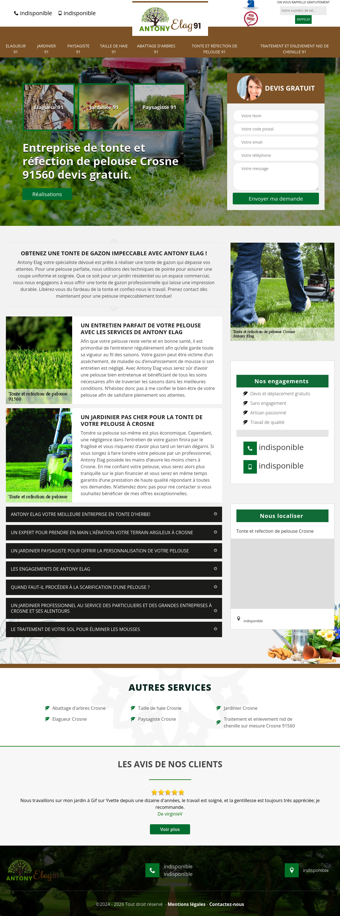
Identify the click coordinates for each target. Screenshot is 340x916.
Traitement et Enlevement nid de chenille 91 (294, 48)
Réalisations (47, 194)
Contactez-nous (226, 904)
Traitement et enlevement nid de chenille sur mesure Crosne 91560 (255, 722)
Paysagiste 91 (78, 48)
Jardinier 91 (46, 48)
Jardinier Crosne (236, 708)
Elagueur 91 (16, 48)
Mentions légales (187, 904)
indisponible (33, 13)
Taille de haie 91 (114, 48)
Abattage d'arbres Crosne (75, 708)
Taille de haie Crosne (156, 708)
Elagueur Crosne (66, 719)
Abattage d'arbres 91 (156, 48)
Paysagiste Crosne (153, 719)
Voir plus (170, 829)
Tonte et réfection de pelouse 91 (214, 48)
